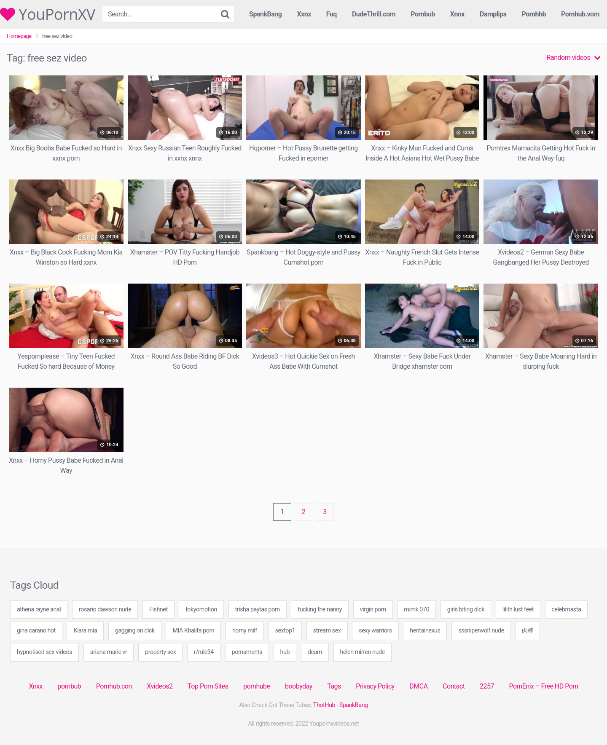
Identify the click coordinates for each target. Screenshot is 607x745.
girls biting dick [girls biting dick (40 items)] (465, 609)
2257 (487, 686)
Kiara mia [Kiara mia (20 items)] (85, 630)
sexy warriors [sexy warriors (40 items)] (375, 630)
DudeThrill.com (373, 14)
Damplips (493, 14)
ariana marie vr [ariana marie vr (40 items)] (108, 652)
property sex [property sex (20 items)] (160, 652)
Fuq (331, 14)
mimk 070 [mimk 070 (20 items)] (416, 609)
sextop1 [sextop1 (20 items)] (285, 630)
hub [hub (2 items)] (285, 652)
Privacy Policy (375, 686)
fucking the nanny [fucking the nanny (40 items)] (320, 609)
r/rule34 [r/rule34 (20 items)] (204, 652)
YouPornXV (47, 14)
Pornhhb (533, 14)
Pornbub (423, 14)
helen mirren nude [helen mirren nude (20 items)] (362, 652)
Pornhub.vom (580, 14)
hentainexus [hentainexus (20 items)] (425, 630)
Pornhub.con (114, 686)
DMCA (418, 686)
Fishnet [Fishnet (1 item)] (158, 609)
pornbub (69, 686)
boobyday (298, 686)
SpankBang (265, 14)
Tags (334, 686)
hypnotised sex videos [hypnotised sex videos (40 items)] (44, 652)
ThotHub (324, 705)
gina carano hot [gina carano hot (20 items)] (36, 630)
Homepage (19, 36)
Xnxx (36, 686)
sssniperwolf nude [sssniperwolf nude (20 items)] (481, 630)
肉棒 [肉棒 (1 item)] (527, 630)
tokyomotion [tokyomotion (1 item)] (201, 609)
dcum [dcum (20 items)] (315, 652)
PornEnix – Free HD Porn (543, 686)
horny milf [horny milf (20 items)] (244, 630)
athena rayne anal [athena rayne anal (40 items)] (39, 609)
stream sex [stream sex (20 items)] (327, 630)
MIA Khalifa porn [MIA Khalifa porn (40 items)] (193, 630)
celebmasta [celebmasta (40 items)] (566, 609)
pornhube (256, 686)
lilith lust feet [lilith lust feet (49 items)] (518, 609)
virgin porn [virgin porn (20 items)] (373, 609)
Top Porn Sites (208, 686)
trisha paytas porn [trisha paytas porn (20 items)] (257, 609)
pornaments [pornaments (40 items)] (247, 652)
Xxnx (304, 14)
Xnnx (457, 14)
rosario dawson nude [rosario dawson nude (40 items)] (105, 609)
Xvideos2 (159, 686)
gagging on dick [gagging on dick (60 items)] (135, 630)
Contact (454, 686)
